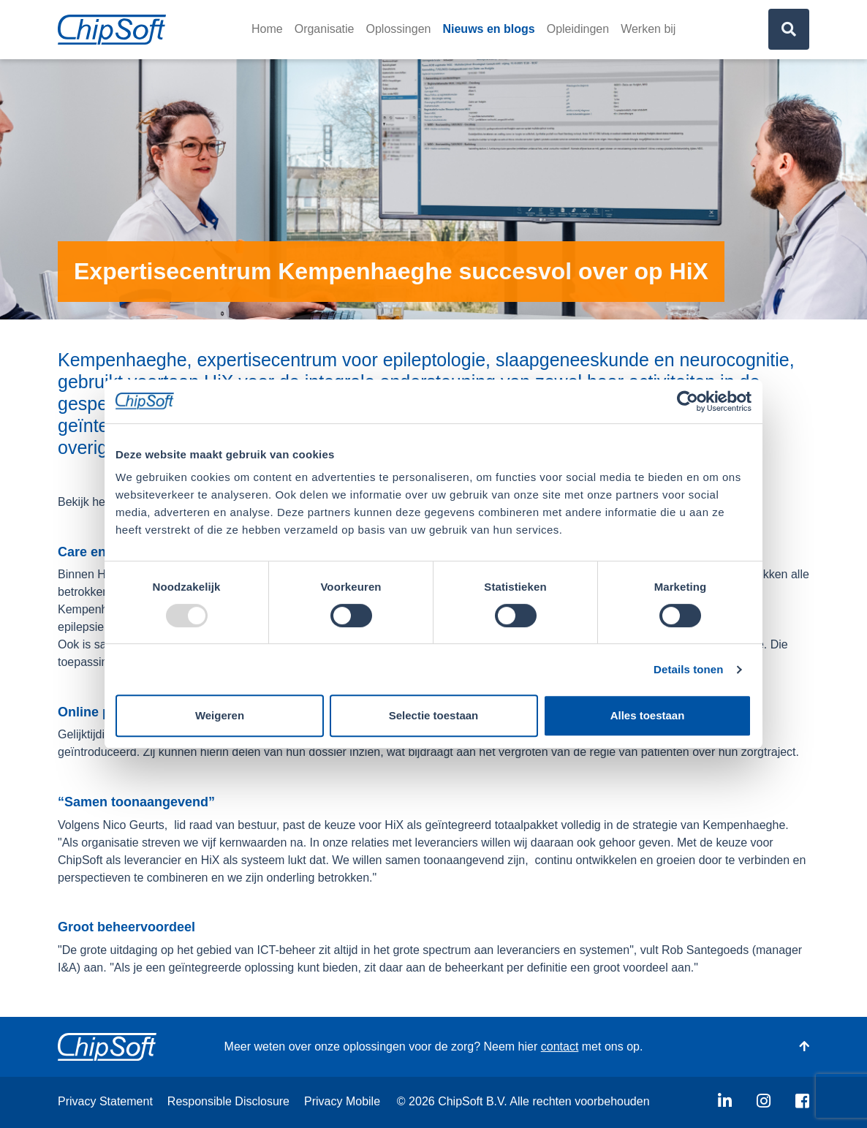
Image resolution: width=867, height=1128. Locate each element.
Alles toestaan (647, 715)
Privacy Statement (105, 1101)
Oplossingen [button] (398, 29)
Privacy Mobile (342, 1101)
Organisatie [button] (325, 29)
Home (267, 29)
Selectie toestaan (434, 715)
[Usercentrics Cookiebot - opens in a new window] (687, 401)
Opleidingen (578, 29)
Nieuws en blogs (488, 29)
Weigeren (219, 715)
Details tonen (688, 669)
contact (560, 1046)
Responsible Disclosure (228, 1101)
